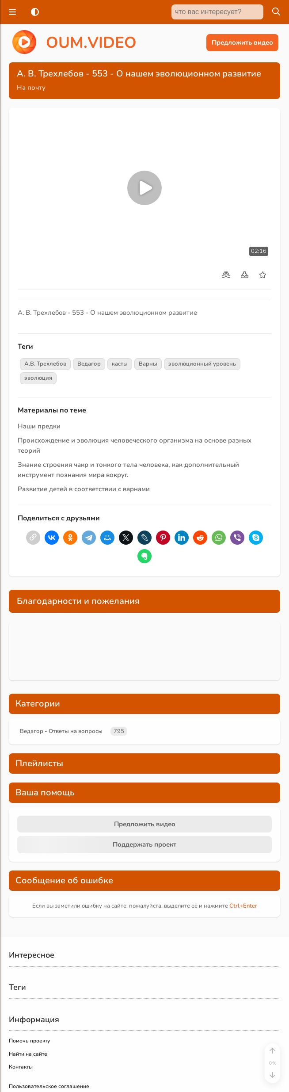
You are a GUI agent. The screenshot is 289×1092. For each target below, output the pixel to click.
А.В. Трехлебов (45, 364)
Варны (148, 364)
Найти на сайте (28, 1054)
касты (120, 364)
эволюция (38, 378)
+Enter (243, 906)
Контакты (21, 1066)
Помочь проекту (29, 1040)
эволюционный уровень (202, 364)
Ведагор (89, 364)
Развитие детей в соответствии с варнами (84, 489)
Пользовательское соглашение (49, 1086)
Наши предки (39, 426)
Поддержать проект (144, 844)
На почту (31, 87)
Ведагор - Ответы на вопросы (61, 731)
